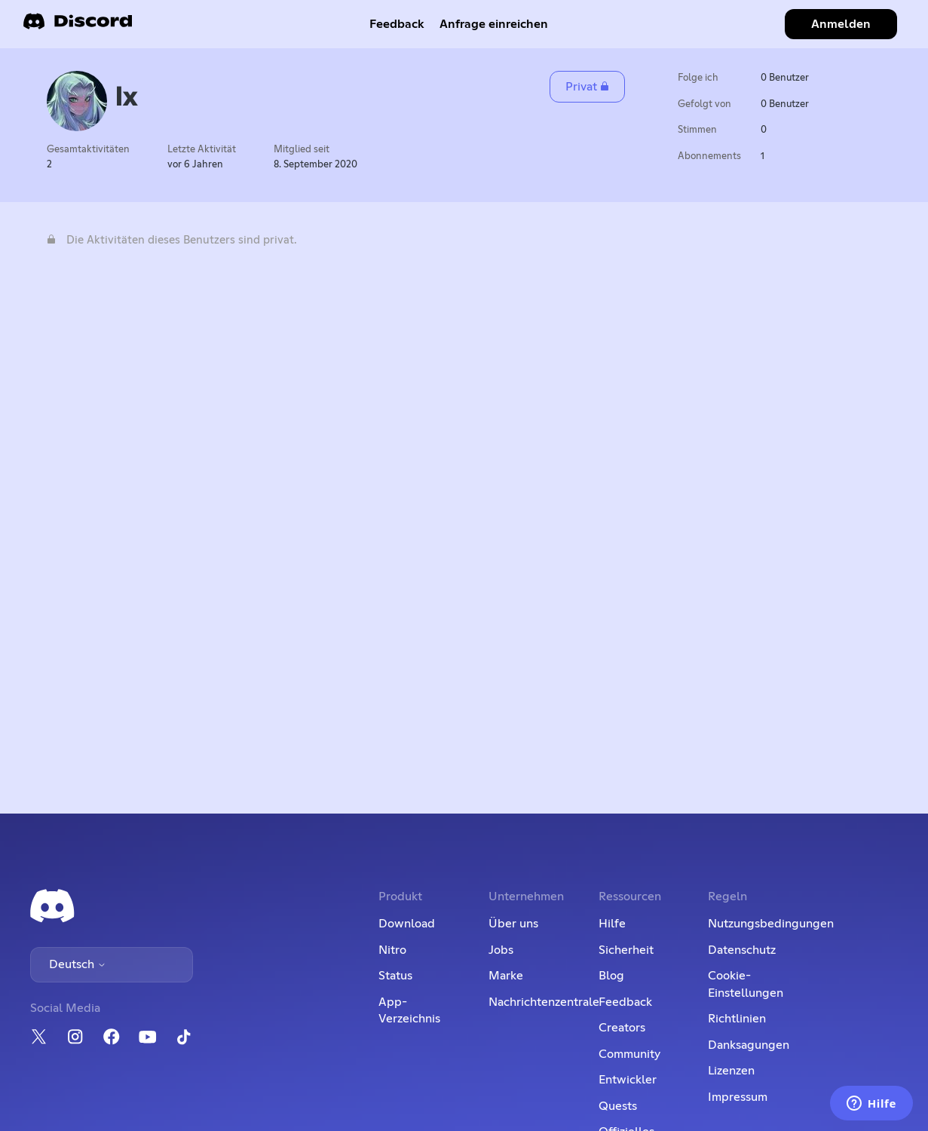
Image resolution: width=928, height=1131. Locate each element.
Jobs (501, 950)
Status (395, 976)
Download (406, 924)
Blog (611, 976)
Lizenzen (731, 1071)
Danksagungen (748, 1045)
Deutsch (77, 964)
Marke (506, 976)
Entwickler (628, 1080)
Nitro (392, 950)
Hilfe (612, 924)
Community (629, 1054)
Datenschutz (742, 950)
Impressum (737, 1097)
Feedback (396, 24)
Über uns (513, 924)
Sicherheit (626, 950)
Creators (622, 1028)
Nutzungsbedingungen (771, 924)
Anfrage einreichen (493, 24)
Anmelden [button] (841, 24)
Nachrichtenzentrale (544, 1002)
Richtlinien (737, 1019)
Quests (618, 1106)
